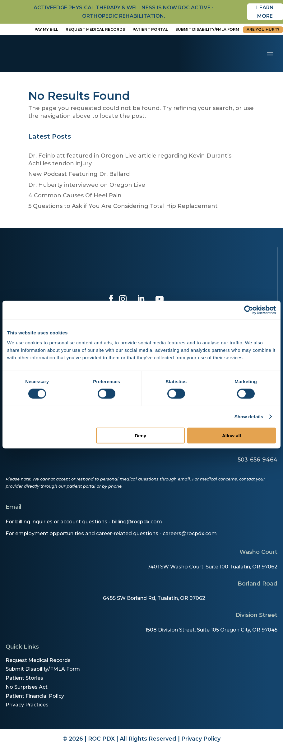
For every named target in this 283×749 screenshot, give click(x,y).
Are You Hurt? (263, 29)
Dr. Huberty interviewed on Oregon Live (86, 185)
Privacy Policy (200, 738)
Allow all (231, 435)
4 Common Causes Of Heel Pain (75, 195)
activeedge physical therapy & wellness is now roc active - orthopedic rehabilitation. (124, 12)
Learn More (265, 12)
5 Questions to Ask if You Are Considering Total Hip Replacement (123, 206)
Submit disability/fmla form (207, 29)
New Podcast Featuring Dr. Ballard (79, 174)
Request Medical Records (95, 29)
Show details (248, 416)
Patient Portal (150, 29)
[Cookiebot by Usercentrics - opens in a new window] (248, 310)
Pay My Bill (46, 29)
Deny (140, 435)
